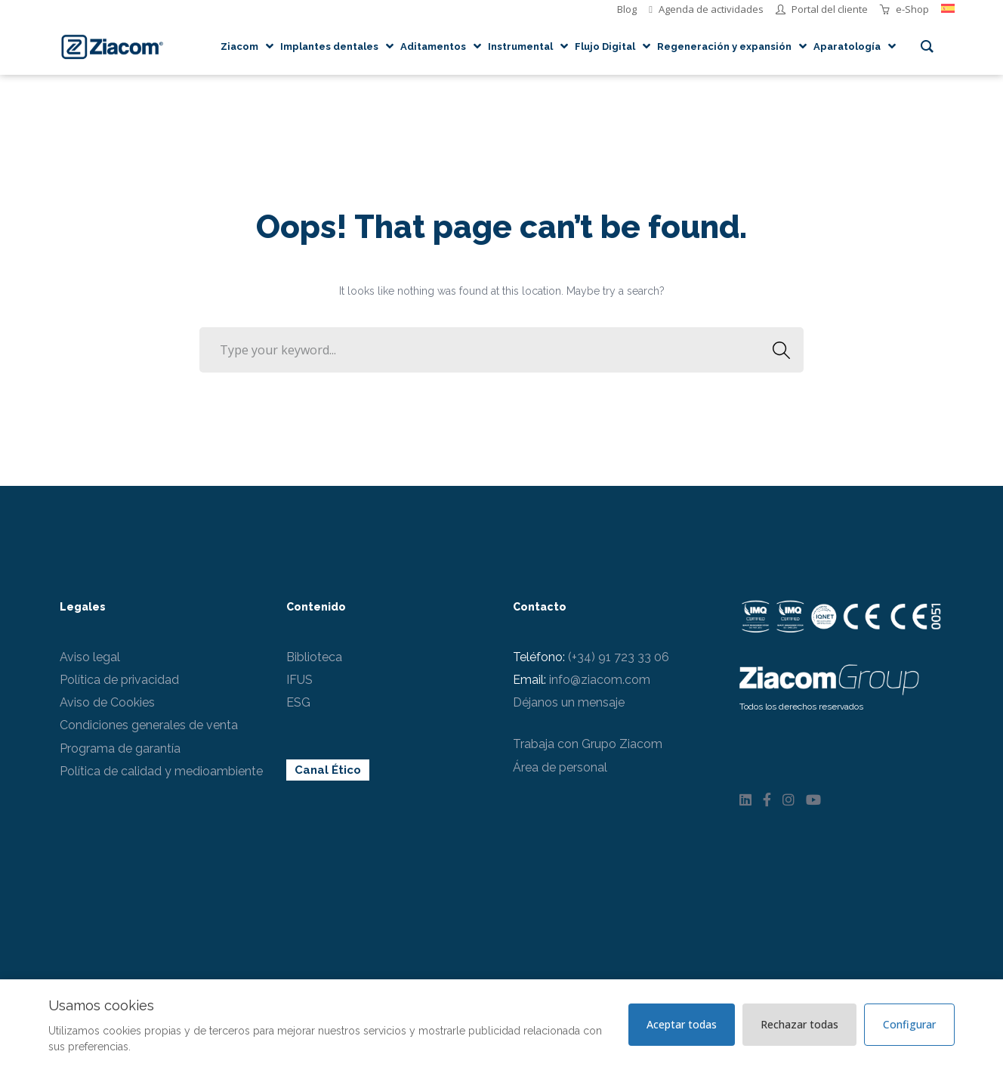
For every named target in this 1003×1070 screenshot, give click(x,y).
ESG (298, 702)
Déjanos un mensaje (569, 702)
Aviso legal (90, 657)
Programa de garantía (120, 748)
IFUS (299, 680)
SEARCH (777, 350)
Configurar (909, 1024)
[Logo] (112, 46)
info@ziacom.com (599, 680)
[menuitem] (948, 9)
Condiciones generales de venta (149, 725)
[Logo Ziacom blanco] (829, 677)
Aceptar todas (682, 1024)
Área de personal (560, 767)
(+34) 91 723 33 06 (618, 657)
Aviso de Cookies (107, 702)
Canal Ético (328, 770)
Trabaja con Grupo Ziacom (587, 744)
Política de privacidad (119, 680)
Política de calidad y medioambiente (161, 771)
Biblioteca (314, 657)
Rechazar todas (799, 1024)
